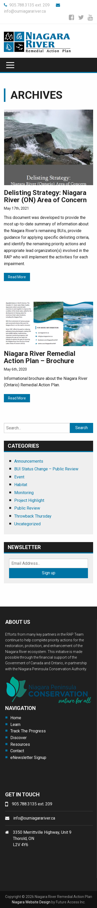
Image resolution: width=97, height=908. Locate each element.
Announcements (28, 461)
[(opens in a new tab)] (48, 146)
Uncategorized (27, 523)
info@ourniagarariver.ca (34, 818)
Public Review (27, 508)
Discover (18, 737)
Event (19, 477)
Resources (20, 744)
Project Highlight (29, 500)
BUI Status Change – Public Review (46, 469)
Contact (17, 750)
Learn (15, 724)
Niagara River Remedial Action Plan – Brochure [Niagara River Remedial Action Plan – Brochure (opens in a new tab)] (39, 357)
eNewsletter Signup (28, 757)
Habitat (20, 484)
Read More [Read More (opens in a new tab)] (17, 277)
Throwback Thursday (32, 516)
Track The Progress (28, 731)
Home (15, 717)
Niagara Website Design (31, 902)
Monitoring (24, 492)
